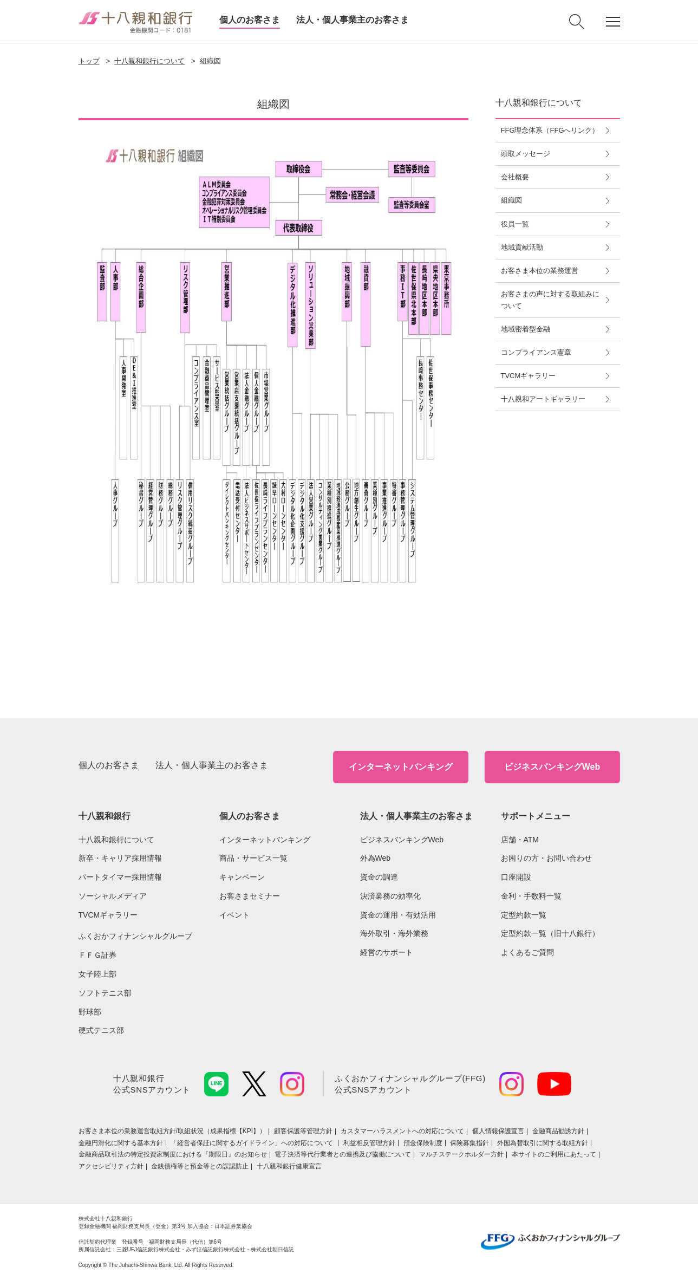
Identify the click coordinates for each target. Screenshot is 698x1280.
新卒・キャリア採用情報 (120, 858)
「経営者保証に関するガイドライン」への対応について (253, 1143)
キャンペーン (242, 877)
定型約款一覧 (523, 915)
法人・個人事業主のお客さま (352, 19)
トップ (89, 61)
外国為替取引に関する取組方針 (542, 1143)
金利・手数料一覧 (531, 896)
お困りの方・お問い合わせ (546, 858)
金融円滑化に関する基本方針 (121, 1143)
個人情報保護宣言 (498, 1131)
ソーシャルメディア (113, 896)
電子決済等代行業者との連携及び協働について (343, 1154)
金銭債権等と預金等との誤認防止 (200, 1166)
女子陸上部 (97, 974)
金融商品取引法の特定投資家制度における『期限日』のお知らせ (173, 1154)
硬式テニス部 (101, 1030)
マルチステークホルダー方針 (461, 1154)
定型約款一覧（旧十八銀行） (550, 933)
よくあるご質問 (527, 952)
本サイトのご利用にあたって (554, 1154)
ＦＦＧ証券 (97, 955)
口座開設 (516, 877)
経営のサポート (386, 952)
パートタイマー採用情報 (120, 877)
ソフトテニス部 (105, 993)
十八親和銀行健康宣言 (289, 1166)
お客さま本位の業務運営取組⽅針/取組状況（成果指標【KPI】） (172, 1131)
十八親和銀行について (149, 61)
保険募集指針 (469, 1143)
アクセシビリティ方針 (111, 1166)
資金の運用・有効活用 (398, 915)
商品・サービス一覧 (253, 858)
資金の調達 (379, 877)
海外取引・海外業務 (394, 933)
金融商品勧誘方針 (558, 1131)
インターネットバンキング (401, 766)
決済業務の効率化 (390, 896)
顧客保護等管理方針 (303, 1131)
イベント (234, 915)
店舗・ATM (520, 839)
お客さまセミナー (249, 896)
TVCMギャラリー (108, 915)
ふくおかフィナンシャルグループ (135, 936)
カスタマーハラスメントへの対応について (402, 1131)
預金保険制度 (422, 1143)
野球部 (90, 1012)
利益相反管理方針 (369, 1143)
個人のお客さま (249, 19)
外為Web (375, 858)
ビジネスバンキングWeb (552, 766)
